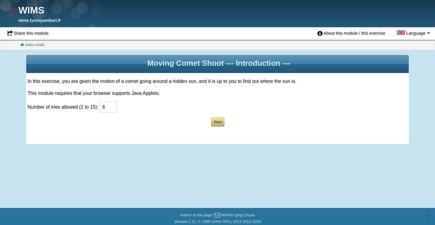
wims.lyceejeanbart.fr (39, 20)
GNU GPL (222, 221)
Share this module (31, 33)
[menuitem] (351, 33)
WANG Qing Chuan (238, 215)
